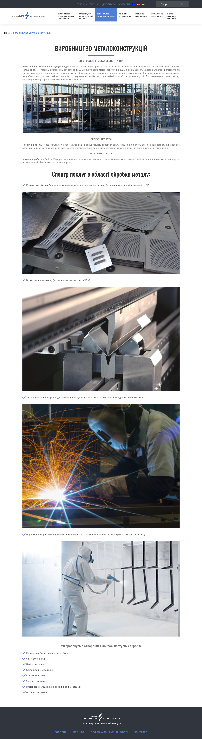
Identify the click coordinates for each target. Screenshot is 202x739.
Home (7, 33)
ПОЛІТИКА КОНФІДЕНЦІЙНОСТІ (109, 732)
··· (181, 14)
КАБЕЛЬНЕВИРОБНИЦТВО (141, 15)
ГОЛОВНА (81, 4)
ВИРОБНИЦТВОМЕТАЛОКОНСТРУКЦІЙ (105, 15)
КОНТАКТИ (124, 4)
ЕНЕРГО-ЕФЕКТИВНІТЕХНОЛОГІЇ (171, 16)
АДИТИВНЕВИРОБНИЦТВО (125, 15)
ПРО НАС (95, 4)
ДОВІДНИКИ (108, 4)
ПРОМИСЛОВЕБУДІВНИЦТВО (157, 15)
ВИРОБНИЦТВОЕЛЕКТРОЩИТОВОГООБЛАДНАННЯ (66, 16)
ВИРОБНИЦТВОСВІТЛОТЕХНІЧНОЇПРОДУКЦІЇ (86, 16)
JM (120, 723)
